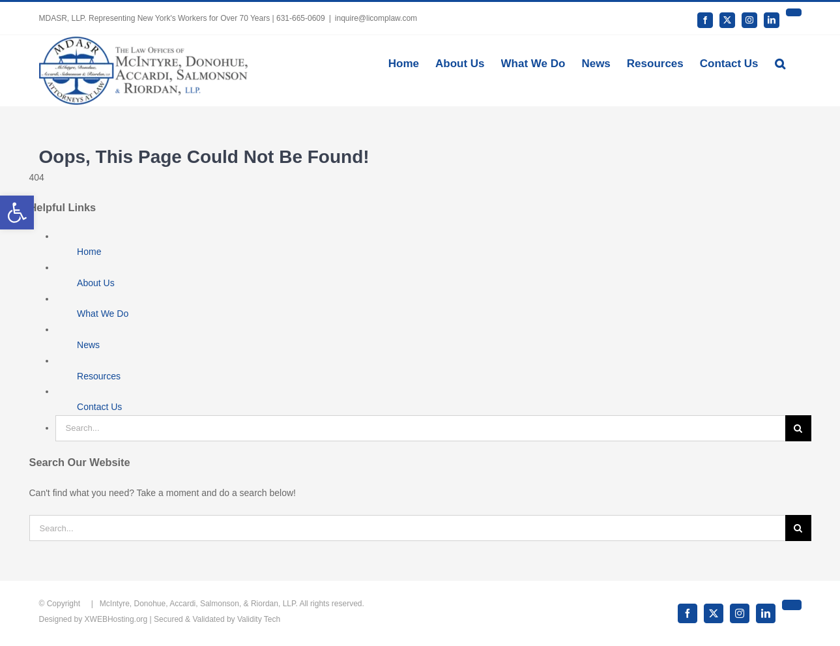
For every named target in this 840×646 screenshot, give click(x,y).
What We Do (102, 313)
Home (89, 251)
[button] (780, 62)
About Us (96, 283)
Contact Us (99, 407)
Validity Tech (258, 619)
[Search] (798, 428)
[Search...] (420, 428)
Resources (99, 376)
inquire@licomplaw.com (376, 18)
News (88, 345)
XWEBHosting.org (116, 619)
